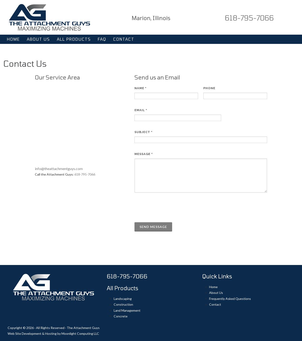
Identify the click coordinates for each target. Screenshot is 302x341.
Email (140, 110)
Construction (123, 304)
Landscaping (123, 299)
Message (143, 154)
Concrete (121, 316)
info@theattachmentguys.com (59, 168)
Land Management (127, 310)
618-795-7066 (249, 18)
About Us (216, 293)
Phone (209, 88)
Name (140, 88)
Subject (143, 132)
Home (213, 287)
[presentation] (169, 207)
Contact (215, 304)
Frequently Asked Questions (230, 299)
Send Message (153, 227)
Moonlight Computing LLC (80, 333)
